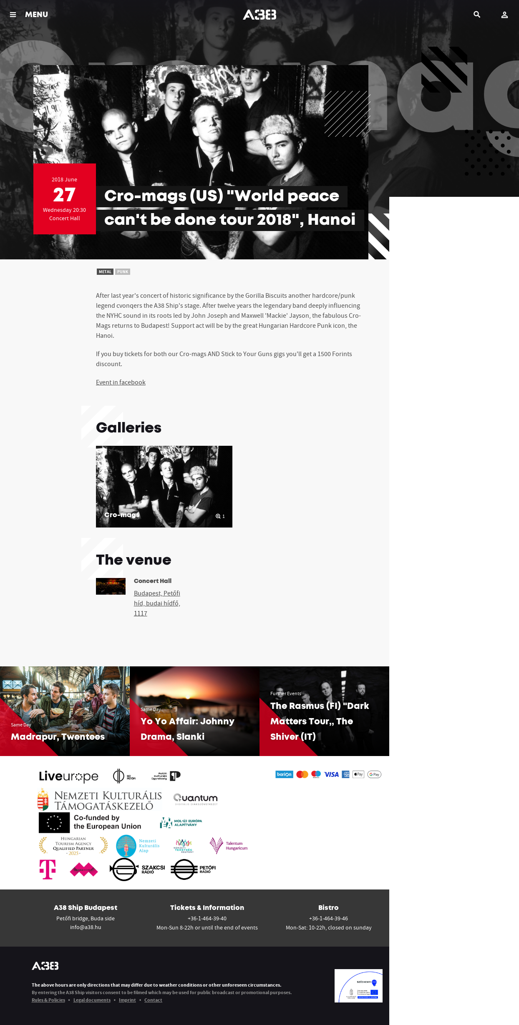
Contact (153, 1000)
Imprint (127, 1000)
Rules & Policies (48, 1000)
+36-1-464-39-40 (207, 918)
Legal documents (92, 1000)
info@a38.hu (85, 927)
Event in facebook (121, 382)
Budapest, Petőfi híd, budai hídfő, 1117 (157, 603)
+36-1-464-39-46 (328, 918)
